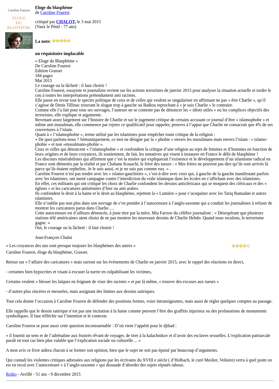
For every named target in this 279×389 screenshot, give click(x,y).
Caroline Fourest (54, 12)
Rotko (11, 374)
